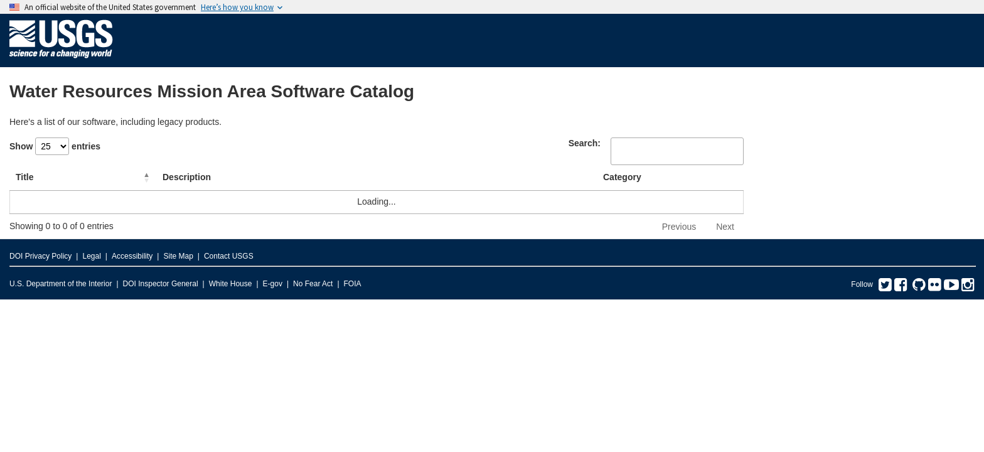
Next (725, 227)
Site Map (178, 256)
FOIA (352, 283)
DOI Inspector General (160, 283)
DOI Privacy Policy (40, 256)
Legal (91, 256)
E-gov (272, 283)
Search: (585, 143)
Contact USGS (229, 256)
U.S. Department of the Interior (60, 283)
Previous (679, 227)
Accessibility (132, 256)
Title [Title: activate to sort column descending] (25, 177)
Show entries (54, 146)
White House (230, 283)
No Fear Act (313, 283)
